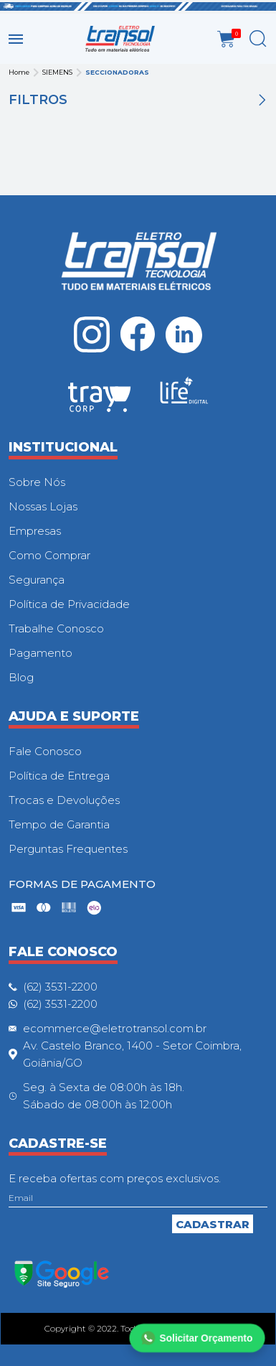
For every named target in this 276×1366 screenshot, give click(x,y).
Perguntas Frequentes (68, 849)
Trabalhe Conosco (56, 628)
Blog (21, 677)
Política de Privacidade (69, 604)
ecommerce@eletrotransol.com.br (114, 1028)
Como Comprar (49, 555)
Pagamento (40, 653)
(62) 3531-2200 (60, 986)
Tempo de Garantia (59, 824)
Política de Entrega (59, 775)
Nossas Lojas (43, 506)
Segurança (37, 579)
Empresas (35, 531)
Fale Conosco (45, 751)
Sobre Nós (37, 482)
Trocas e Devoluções (64, 800)
